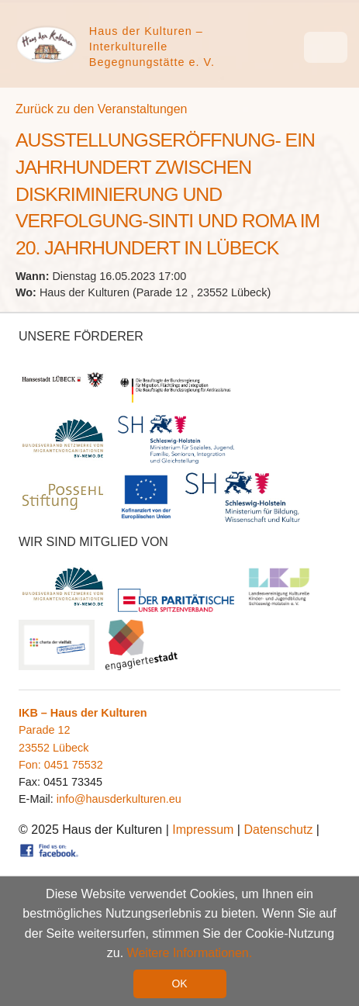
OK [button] (179, 983)
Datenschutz (277, 829)
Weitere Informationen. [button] (190, 953)
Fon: (31, 765)
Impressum (202, 829)
